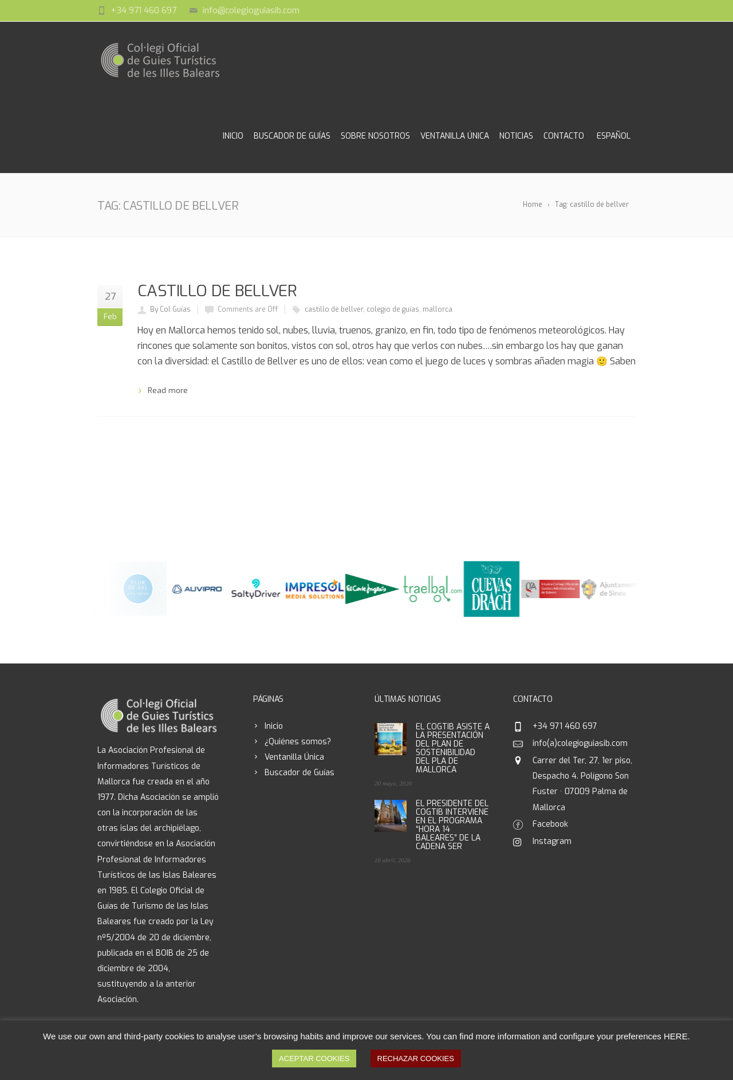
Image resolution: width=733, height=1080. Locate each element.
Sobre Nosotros (375, 136)
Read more (168, 390)
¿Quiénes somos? (298, 741)
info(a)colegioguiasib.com (580, 743)
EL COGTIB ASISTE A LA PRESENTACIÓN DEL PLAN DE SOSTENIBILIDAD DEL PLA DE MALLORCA (453, 748)
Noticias (516, 136)
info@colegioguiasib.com (251, 10)
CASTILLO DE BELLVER (217, 290)
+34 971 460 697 (143, 10)
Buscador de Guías (292, 136)
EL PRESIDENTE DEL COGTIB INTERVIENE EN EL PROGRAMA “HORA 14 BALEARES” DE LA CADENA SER (452, 825)
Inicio (233, 136)
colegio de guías (392, 309)
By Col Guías (170, 309)
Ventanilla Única (454, 136)
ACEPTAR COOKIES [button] (314, 1058)
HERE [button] (676, 1036)
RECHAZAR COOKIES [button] (415, 1058)
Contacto (563, 136)
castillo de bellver (334, 309)
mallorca (437, 309)
